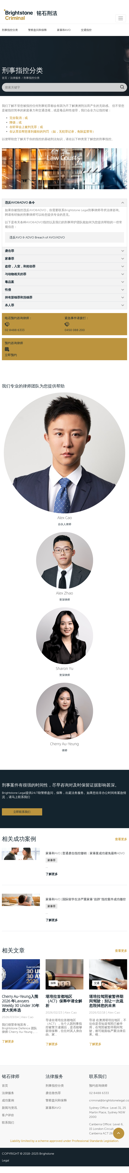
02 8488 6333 (15, 330)
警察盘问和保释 (37, 30)
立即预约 (11, 355)
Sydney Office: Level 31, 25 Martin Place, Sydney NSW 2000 (107, 1112)
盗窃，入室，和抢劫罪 (20, 266)
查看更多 (121, 839)
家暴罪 (9, 258)
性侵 (8, 289)
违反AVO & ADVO (37, 237)
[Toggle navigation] (120, 18)
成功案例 (8, 1100)
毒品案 (9, 282)
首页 (4, 78)
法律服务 (15, 78)
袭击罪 (9, 251)
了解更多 (52, 874)
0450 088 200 (75, 330)
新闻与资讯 (9, 1108)
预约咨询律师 (98, 1085)
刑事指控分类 (10, 30)
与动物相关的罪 (15, 274)
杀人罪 (9, 305)
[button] (64, 202)
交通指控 (86, 30)
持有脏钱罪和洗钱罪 (18, 297)
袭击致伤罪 (53, 1093)
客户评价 (8, 1115)
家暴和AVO (64, 30)
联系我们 (8, 1122)
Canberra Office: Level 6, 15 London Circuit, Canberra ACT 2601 (106, 1128)
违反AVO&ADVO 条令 (20, 202)
